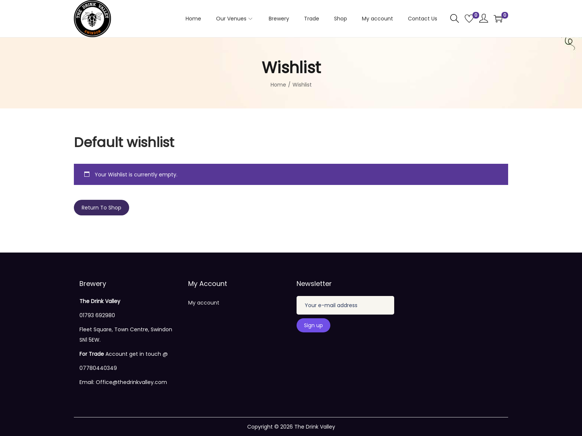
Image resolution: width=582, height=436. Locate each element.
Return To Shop (101, 207)
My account (203, 302)
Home (278, 84)
